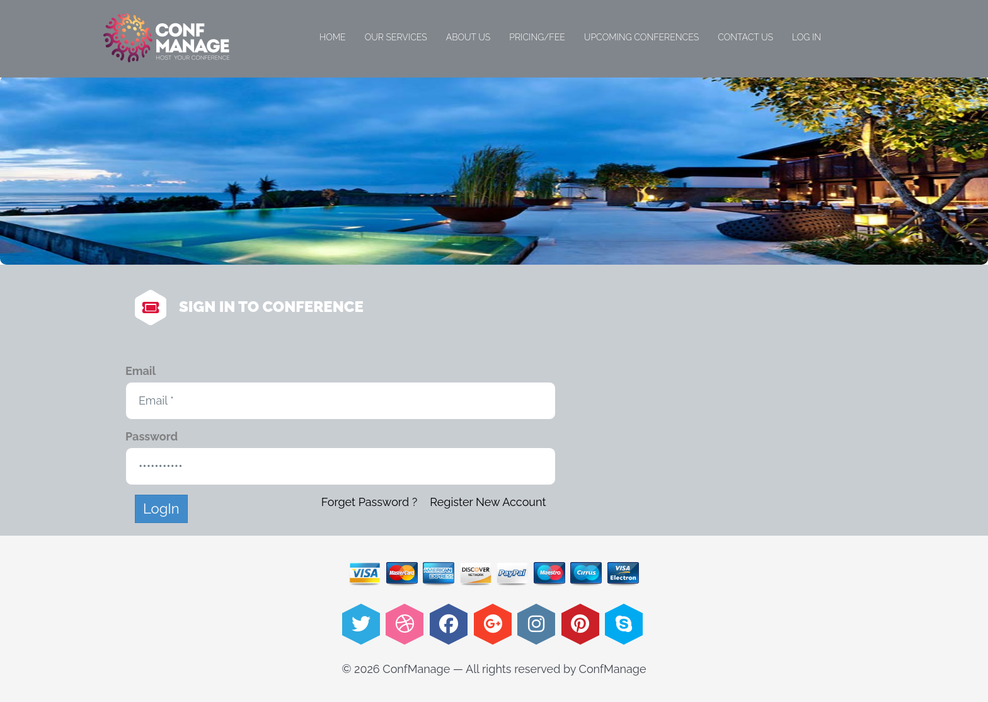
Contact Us (745, 37)
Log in (806, 37)
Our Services (396, 37)
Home (332, 37)
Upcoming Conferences (641, 37)
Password (151, 436)
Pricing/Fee (537, 37)
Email (140, 370)
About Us (468, 37)
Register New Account (488, 502)
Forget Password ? (369, 502)
